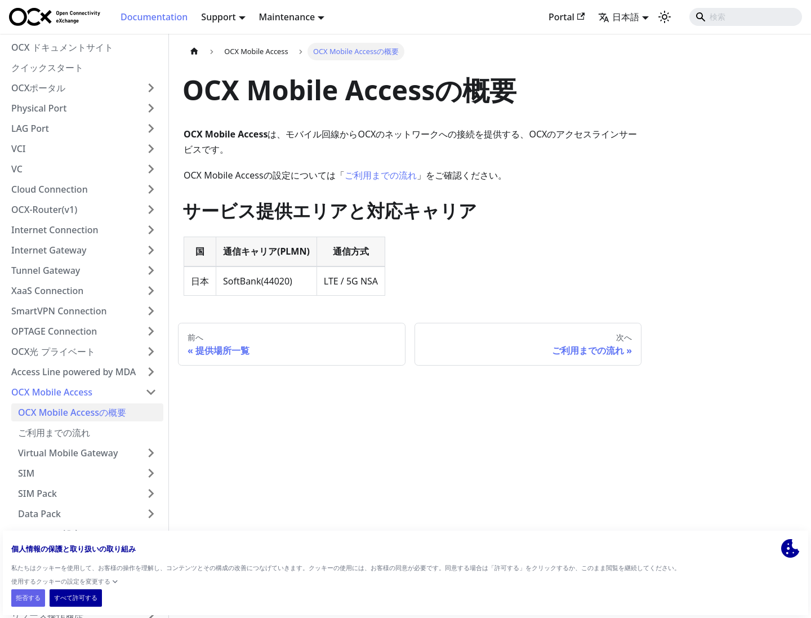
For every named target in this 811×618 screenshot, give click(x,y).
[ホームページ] (194, 51)
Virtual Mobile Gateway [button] (68, 453)
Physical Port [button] (38, 108)
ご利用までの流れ (54, 432)
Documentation (154, 17)
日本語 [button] (618, 17)
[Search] (745, 17)
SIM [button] (26, 473)
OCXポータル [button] (38, 88)
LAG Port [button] (30, 128)
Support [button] (218, 17)
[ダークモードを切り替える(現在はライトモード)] (665, 17)
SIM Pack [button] (37, 493)
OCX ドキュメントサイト (62, 47)
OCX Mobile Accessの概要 (72, 412)
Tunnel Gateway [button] (45, 270)
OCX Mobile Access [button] (51, 392)
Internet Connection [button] (55, 230)
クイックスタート (47, 67)
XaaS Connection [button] (47, 290)
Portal (567, 17)
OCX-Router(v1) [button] (44, 209)
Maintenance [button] (287, 17)
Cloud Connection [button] (49, 189)
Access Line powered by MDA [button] (73, 372)
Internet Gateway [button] (49, 250)
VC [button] (17, 169)
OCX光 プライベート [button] (53, 351)
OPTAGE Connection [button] (54, 331)
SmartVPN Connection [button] (58, 311)
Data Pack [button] (39, 514)
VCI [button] (18, 149)
